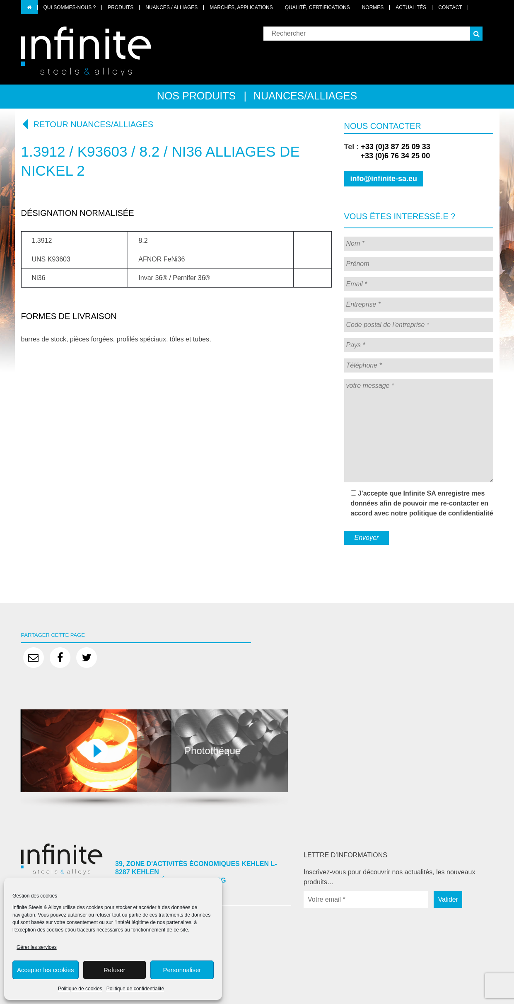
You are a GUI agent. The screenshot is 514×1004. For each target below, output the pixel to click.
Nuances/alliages (305, 96)
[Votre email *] (366, 899)
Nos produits (196, 96)
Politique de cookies (80, 989)
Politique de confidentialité (135, 989)
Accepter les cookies (45, 969)
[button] (476, 34)
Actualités (411, 7)
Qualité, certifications (317, 7)
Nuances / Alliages (171, 7)
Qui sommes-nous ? (69, 7)
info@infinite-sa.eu (383, 178)
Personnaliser (182, 969)
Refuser (114, 969)
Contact (450, 7)
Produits (120, 7)
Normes (373, 7)
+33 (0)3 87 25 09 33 (395, 147)
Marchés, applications (241, 7)
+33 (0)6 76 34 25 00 (387, 156)
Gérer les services (37, 947)
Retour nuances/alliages (87, 124)
